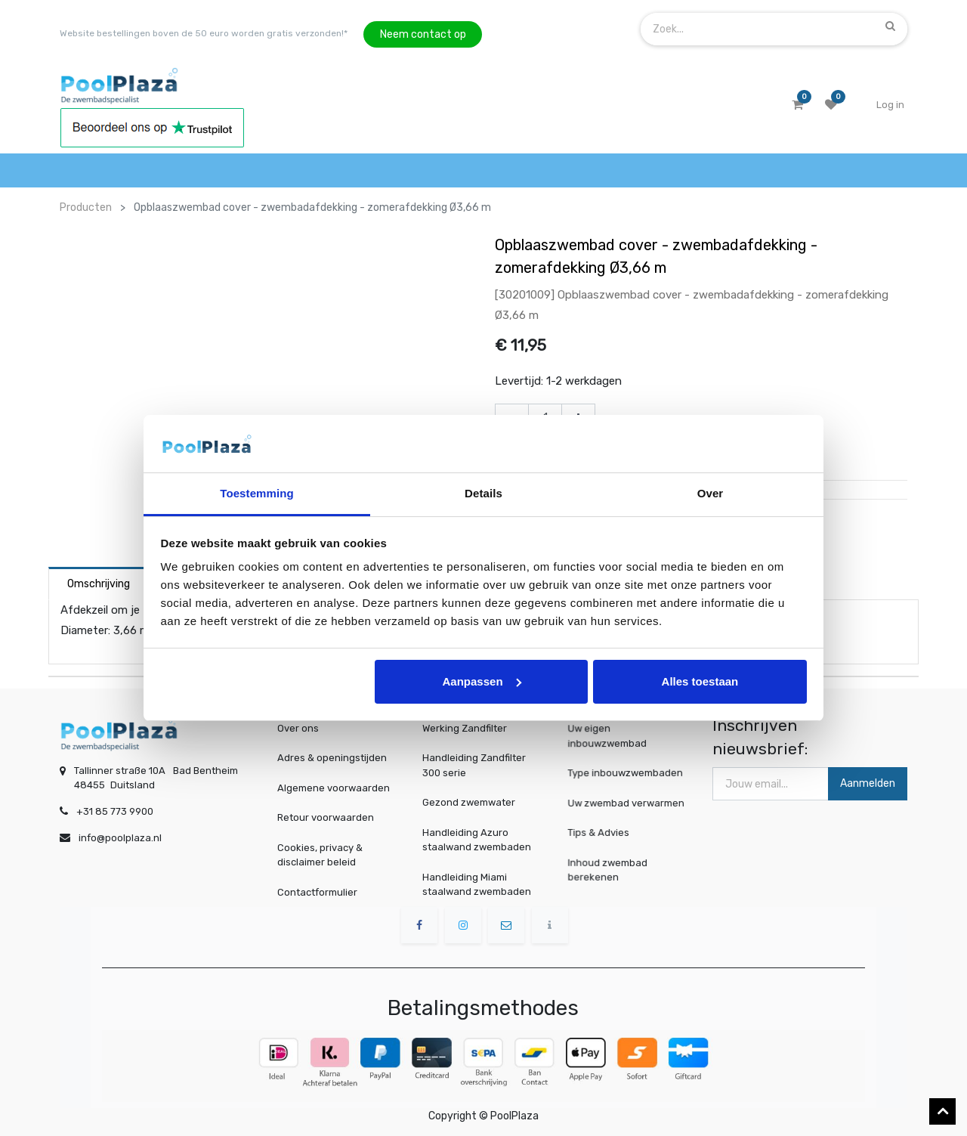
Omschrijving (98, 583)
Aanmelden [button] (867, 783)
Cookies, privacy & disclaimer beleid (320, 855)
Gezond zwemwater (468, 802)
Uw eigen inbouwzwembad (611, 736)
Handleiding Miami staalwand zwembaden (476, 884)
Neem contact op (423, 34)
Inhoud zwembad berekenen (611, 869)
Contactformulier (317, 892)
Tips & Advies (604, 832)
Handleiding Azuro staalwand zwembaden (476, 840)
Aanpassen (482, 681)
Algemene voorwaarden (333, 788)
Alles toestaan (700, 681)
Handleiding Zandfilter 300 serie (474, 765)
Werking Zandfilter (464, 728)
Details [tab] (483, 493)
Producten (86, 207)
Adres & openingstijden (332, 757)
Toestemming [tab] (257, 493)
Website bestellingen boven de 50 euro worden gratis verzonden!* (204, 33)
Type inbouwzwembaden (627, 772)
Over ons (298, 728)
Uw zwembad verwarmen (627, 802)
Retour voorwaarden (325, 817)
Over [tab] (710, 493)
